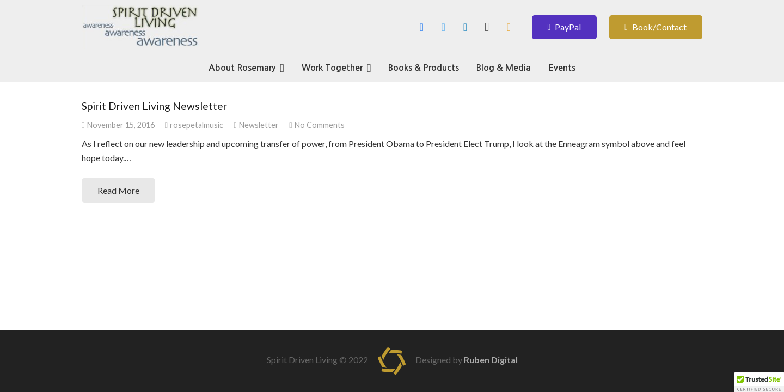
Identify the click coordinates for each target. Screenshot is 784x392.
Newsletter (259, 125)
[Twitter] (443, 27)
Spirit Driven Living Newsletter (154, 106)
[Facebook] (421, 27)
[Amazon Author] (508, 27)
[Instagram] (487, 27)
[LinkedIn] (465, 27)
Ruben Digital (491, 359)
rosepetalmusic (196, 125)
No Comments (320, 125)
